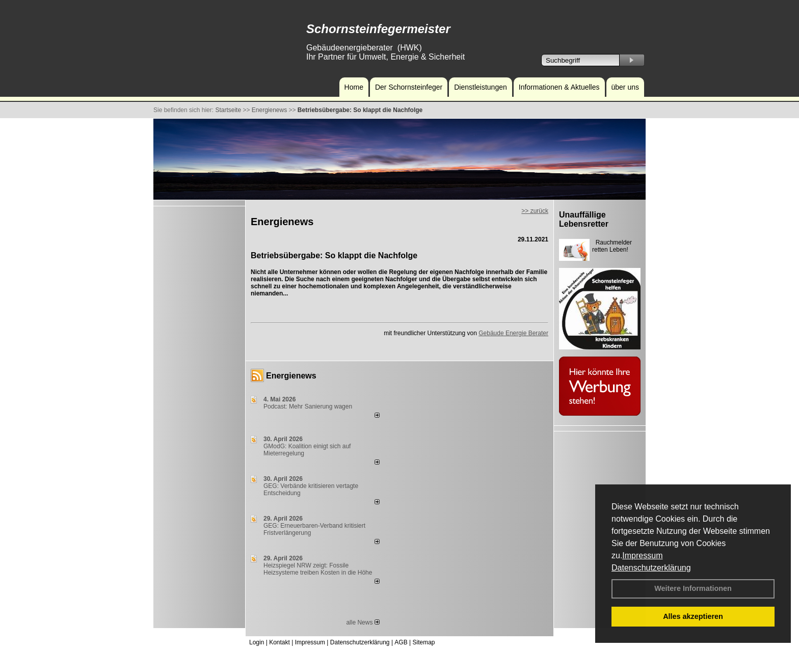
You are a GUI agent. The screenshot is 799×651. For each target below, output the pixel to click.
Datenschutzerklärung (651, 567)
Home (353, 87)
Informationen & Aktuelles (559, 87)
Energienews (291, 375)
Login (256, 642)
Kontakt (279, 642)
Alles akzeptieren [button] (693, 616)
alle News (362, 622)
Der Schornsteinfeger (408, 87)
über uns (625, 87)
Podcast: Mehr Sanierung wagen (307, 406)
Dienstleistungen (480, 87)
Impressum (642, 555)
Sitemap (423, 642)
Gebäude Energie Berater (513, 333)
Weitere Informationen (693, 588)
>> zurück (534, 210)
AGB (400, 642)
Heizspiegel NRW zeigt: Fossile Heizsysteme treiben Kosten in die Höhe (317, 569)
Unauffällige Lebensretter (583, 219)
